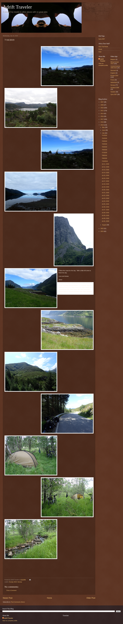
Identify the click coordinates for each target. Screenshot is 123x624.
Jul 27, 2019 (105, 210)
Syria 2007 (101, 39)
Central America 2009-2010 (115, 67)
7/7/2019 (104, 152)
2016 (102, 116)
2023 (102, 231)
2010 (102, 108)
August (104, 225)
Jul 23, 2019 (105, 198)
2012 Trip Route (103, 46)
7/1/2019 (104, 135)
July (103, 133)
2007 (102, 102)
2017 (102, 119)
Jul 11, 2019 (105, 164)
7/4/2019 (104, 144)
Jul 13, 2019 (105, 169)
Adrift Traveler (17, 7)
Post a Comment (11, 590)
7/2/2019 (104, 138)
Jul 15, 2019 (105, 175)
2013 (102, 113)
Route (100, 49)
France (113, 80)
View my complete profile (9, 620)
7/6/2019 (104, 149)
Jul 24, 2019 (105, 201)
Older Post (91, 598)
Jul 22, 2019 (105, 195)
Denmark (113, 70)
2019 (102, 125)
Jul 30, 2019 (105, 218)
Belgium (113, 59)
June (103, 130)
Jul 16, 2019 (105, 178)
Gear (99, 52)
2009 (102, 105)
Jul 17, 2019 (105, 181)
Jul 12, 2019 (105, 167)
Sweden (113, 92)
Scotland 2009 (115, 87)
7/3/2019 (104, 141)
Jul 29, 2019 (105, 215)
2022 (102, 228)
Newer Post (7, 598)
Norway (20, 582)
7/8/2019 (104, 155)
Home (49, 598)
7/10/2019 (105, 161)
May (103, 127)
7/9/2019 (104, 158)
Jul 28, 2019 (105, 212)
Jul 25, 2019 (105, 204)
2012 (102, 110)
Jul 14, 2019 (105, 172)
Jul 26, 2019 (105, 207)
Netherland (114, 82)
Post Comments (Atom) (18, 602)
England (113, 73)
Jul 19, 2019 (105, 187)
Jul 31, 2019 (105, 221)
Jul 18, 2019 (105, 184)
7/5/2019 (104, 147)
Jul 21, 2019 (105, 192)
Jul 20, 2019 (105, 190)
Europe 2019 (13, 582)
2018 (102, 122)
